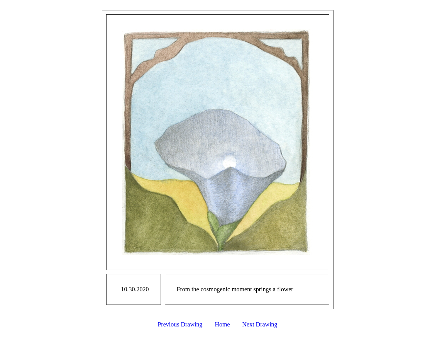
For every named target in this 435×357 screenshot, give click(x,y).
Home (222, 324)
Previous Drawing (179, 324)
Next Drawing (260, 324)
